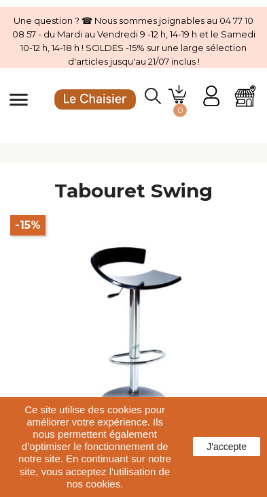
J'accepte (227, 446)
